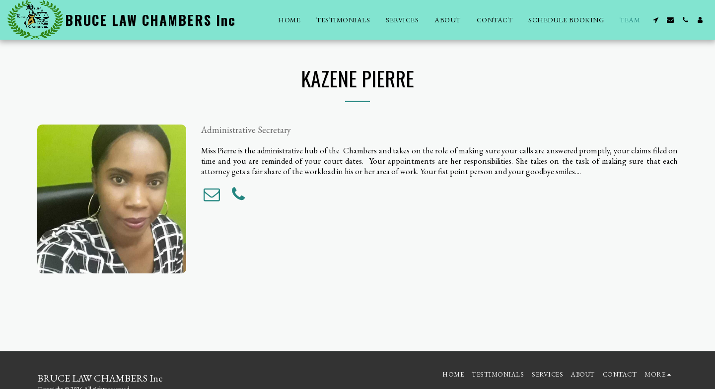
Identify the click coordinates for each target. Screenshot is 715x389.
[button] (655, 19)
